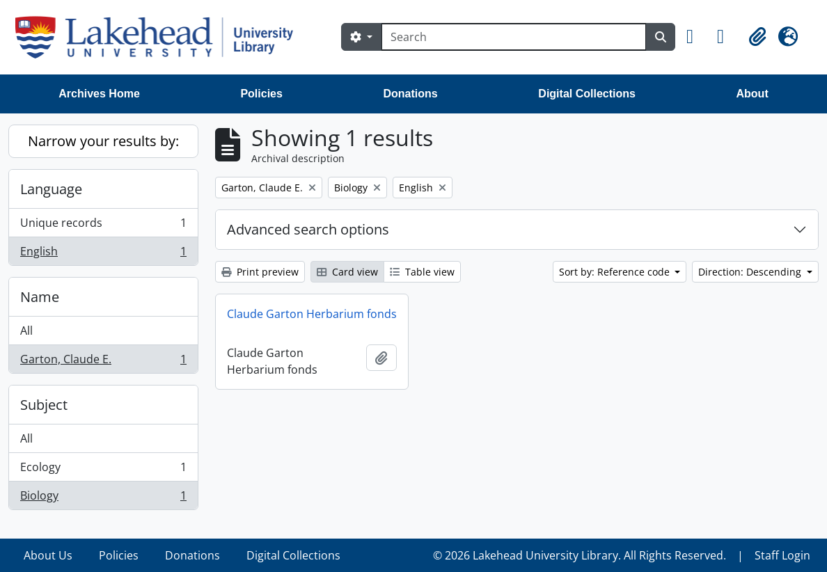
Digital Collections (587, 94)
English (103, 254)
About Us (48, 555)
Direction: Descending (751, 271)
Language (51, 189)
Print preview (260, 271)
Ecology (103, 470)
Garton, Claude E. (103, 362)
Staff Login (782, 555)
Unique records (103, 225)
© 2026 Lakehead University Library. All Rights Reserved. (579, 555)
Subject (44, 404)
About (753, 94)
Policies (261, 94)
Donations (411, 94)
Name (39, 296)
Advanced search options (308, 229)
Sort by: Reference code (615, 271)
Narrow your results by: (103, 141)
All (26, 330)
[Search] (514, 37)
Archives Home (99, 94)
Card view (347, 271)
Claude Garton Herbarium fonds (312, 313)
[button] (696, 37)
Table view (422, 271)
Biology (103, 498)
